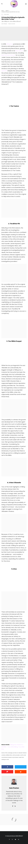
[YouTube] (15, 839)
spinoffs (4, 71)
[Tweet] (21, 767)
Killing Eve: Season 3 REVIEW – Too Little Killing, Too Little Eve (12, 747)
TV (2, 14)
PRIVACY (21, 836)
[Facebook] (9, 839)
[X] (12, 839)
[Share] (7, 767)
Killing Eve (9, 44)
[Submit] (21, 771)
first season (19, 51)
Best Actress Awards (8, 55)
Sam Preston (4, 23)
